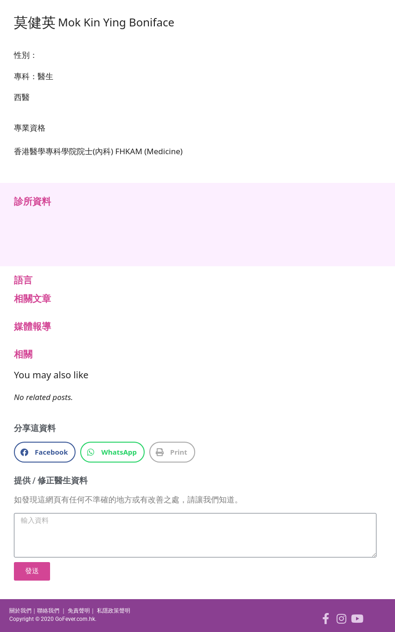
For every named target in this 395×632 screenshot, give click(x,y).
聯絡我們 (48, 610)
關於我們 (20, 610)
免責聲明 (79, 610)
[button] (45, 452)
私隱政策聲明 (113, 610)
